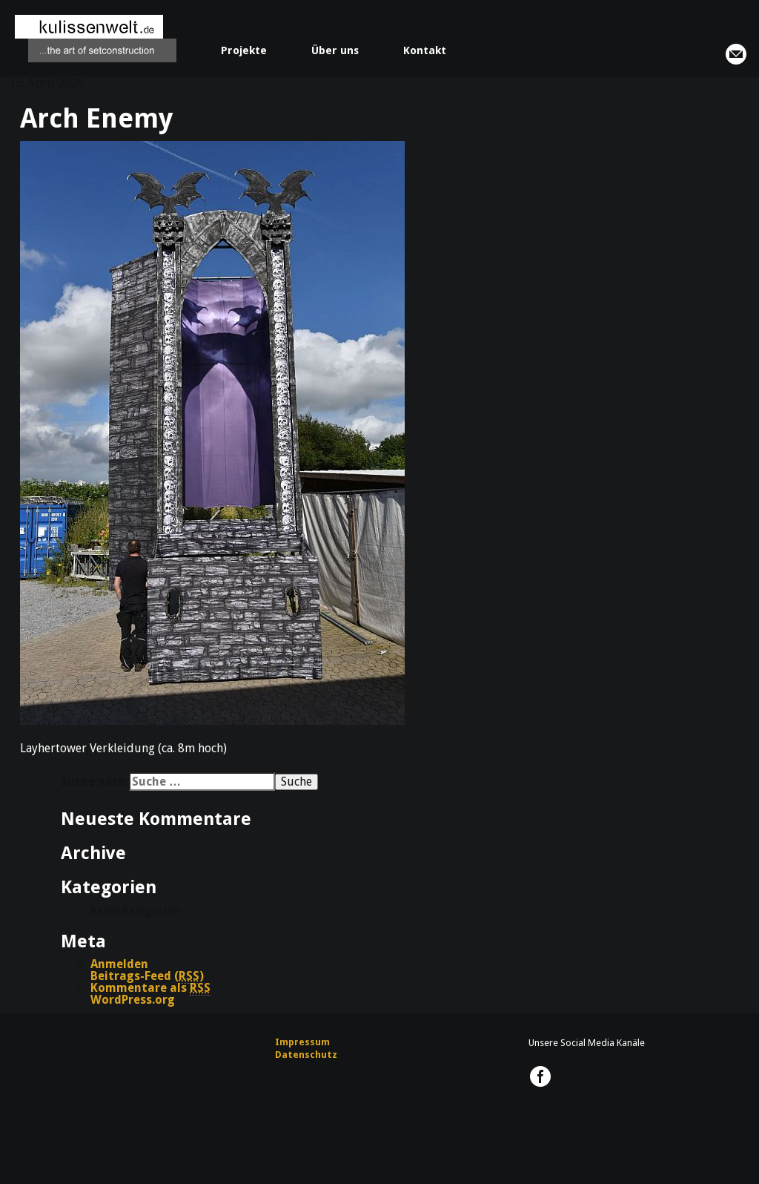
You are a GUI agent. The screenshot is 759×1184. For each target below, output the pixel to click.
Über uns (335, 50)
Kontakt (424, 50)
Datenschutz (306, 1054)
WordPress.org (132, 1000)
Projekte (244, 50)
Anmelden (119, 964)
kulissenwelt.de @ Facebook (540, 1076)
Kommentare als (150, 988)
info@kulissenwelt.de (736, 54)
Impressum (302, 1041)
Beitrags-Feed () (147, 976)
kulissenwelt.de (95, 38)
